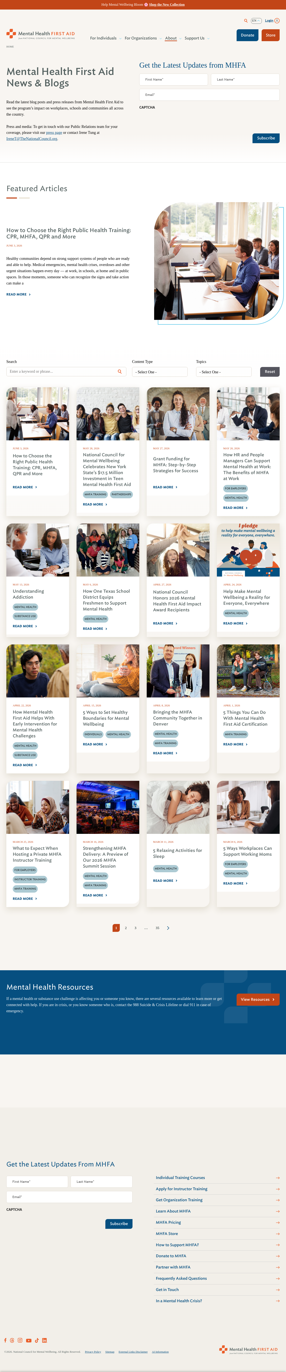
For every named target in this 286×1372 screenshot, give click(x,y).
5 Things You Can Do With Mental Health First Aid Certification (245, 718)
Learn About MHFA (173, 1211)
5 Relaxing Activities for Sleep (177, 853)
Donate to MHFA (171, 1256)
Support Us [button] (195, 38)
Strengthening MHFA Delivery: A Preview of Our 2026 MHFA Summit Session (105, 857)
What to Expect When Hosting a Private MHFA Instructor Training (37, 854)
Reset (270, 371)
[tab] (11, 198)
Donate (247, 35)
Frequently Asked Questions (181, 1278)
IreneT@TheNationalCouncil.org (31, 139)
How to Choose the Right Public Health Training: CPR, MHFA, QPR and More (35, 465)
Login (269, 20)
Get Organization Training (179, 1200)
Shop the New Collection (167, 4)
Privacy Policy (93, 1351)
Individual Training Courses (180, 1177)
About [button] (171, 38)
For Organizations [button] (141, 38)
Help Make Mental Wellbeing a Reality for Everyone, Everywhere (246, 597)
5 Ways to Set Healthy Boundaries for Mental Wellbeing (106, 718)
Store (270, 35)
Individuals (93, 734)
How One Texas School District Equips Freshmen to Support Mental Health (106, 600)
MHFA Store (167, 1233)
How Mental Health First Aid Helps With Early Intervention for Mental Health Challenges (35, 724)
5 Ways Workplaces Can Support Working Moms (247, 851)
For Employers (235, 488)
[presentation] (171, 120)
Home (10, 46)
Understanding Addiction (28, 594)
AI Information (160, 1351)
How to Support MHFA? (177, 1244)
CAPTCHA (147, 107)
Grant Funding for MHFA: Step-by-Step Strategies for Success (175, 465)
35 (157, 928)
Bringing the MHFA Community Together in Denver (177, 718)
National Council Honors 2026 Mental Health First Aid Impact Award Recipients (177, 601)
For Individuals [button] (103, 38)
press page (54, 132)
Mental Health (236, 498)
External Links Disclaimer (133, 1351)
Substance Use (25, 616)
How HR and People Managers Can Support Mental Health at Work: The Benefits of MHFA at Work (247, 467)
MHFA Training (95, 494)
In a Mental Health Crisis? (179, 1300)
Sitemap (109, 1351)
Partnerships (121, 494)
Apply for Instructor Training (181, 1188)
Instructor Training (30, 879)
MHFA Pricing (168, 1222)
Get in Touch (167, 1289)
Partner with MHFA (173, 1267)
